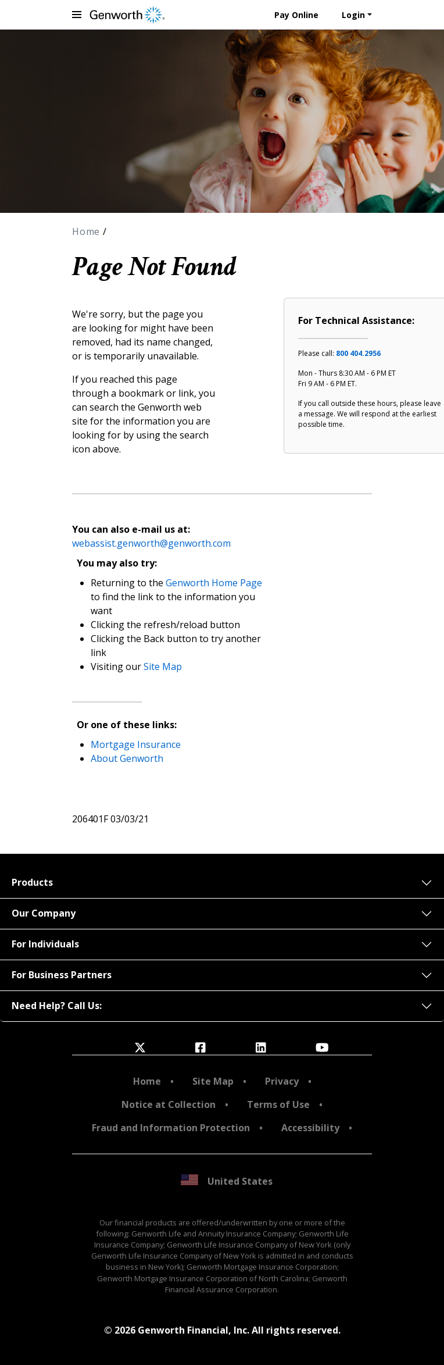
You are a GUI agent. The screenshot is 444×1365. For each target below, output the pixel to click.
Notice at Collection (168, 1104)
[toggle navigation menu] (76, 14)
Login (353, 14)
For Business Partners (62, 974)
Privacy (282, 1081)
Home (87, 231)
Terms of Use (278, 1104)
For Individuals (45, 944)
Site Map (163, 666)
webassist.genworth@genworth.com (151, 543)
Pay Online (296, 14)
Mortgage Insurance (136, 744)
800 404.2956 (358, 353)
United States (227, 1181)
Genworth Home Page (214, 582)
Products (32, 882)
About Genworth (127, 758)
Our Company (44, 913)
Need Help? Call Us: (57, 1005)
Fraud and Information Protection (171, 1127)
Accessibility (310, 1127)
